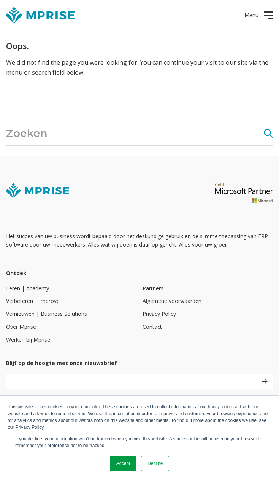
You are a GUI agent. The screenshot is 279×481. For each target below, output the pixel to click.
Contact (152, 326)
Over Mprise (21, 326)
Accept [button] (123, 463)
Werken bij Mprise (28, 339)
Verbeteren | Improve (33, 300)
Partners (153, 288)
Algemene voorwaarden (172, 300)
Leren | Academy (27, 288)
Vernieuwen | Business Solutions (46, 313)
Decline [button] (155, 463)
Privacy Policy (159, 313)
